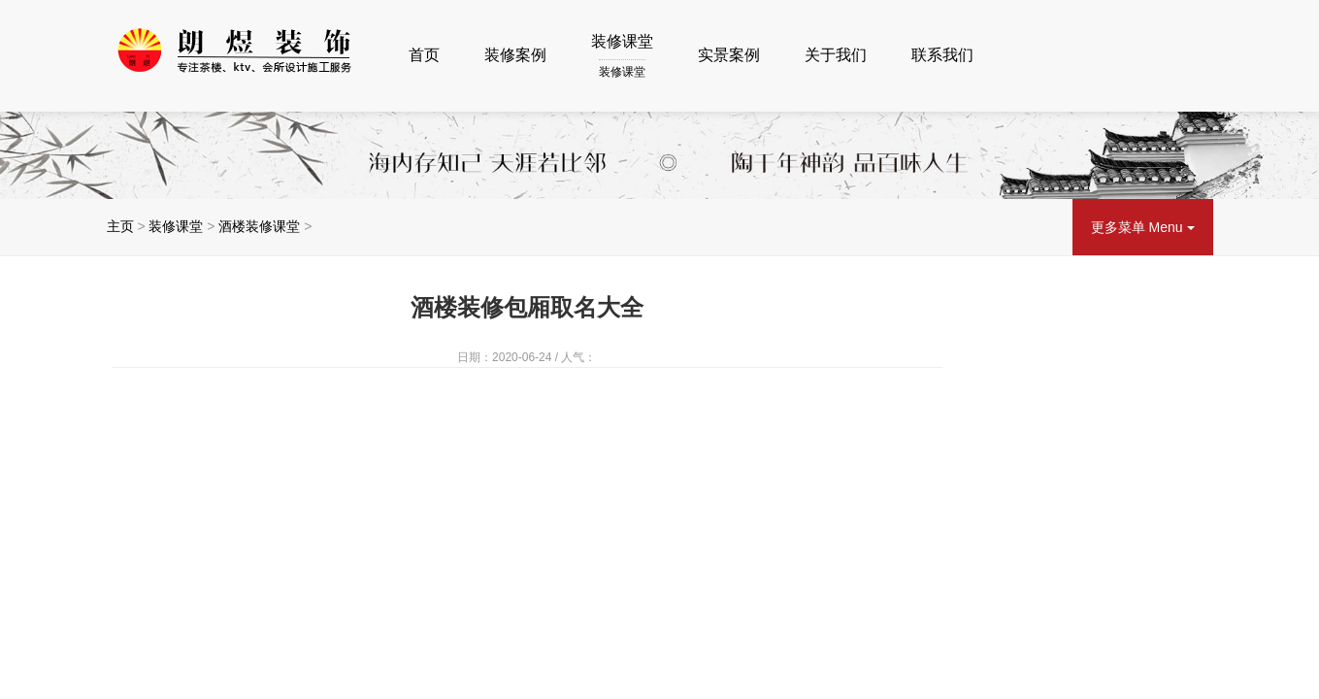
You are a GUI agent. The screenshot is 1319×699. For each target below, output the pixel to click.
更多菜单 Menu (1143, 227)
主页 (120, 226)
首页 (424, 55)
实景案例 (729, 55)
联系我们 (942, 55)
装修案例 (515, 55)
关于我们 (836, 55)
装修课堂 (622, 57)
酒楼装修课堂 (259, 226)
